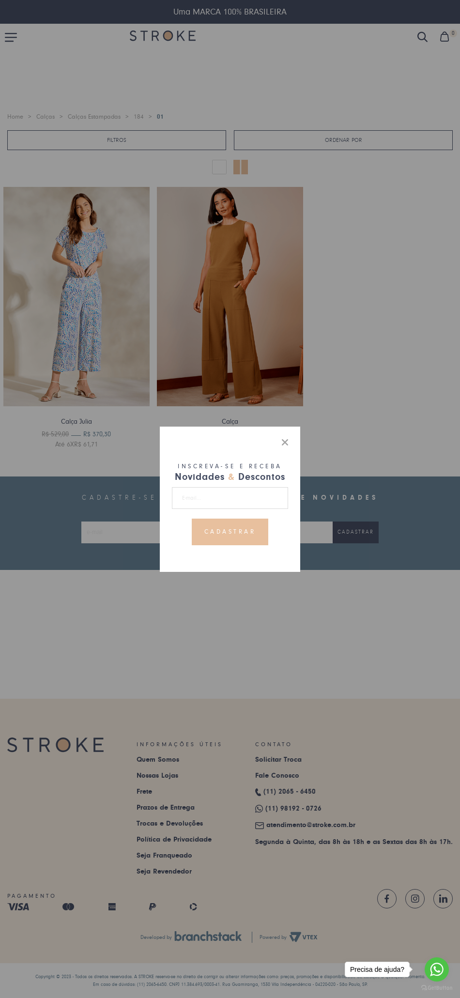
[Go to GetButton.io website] (436, 988)
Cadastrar (230, 531)
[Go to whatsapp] (437, 969)
